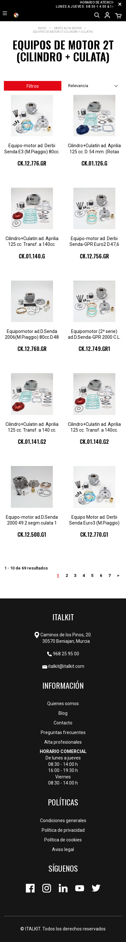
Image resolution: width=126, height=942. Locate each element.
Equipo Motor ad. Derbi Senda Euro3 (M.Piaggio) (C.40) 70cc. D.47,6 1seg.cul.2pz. (94, 520)
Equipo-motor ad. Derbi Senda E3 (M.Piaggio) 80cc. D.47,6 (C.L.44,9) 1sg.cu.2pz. (31, 148)
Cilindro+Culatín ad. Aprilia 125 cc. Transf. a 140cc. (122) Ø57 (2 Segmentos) (94, 427)
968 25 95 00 (66, 653)
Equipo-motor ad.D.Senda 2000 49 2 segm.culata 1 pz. (32, 520)
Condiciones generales (63, 820)
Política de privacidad (63, 830)
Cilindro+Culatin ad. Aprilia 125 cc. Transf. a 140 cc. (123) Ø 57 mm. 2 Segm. (31, 427)
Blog (63, 713)
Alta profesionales (63, 742)
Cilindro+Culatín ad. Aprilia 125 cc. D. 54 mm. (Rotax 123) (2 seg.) (94, 148)
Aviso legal (63, 849)
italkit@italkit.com (66, 666)
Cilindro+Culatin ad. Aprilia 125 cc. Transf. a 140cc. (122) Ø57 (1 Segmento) (31, 241)
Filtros (32, 86)
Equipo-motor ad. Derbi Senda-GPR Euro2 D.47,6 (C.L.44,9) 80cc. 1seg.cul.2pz (94, 241)
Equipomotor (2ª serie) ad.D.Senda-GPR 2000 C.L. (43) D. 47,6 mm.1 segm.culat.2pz (94, 334)
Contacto (63, 722)
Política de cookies (63, 839)
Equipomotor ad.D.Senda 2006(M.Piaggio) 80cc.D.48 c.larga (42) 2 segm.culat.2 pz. (32, 334)
